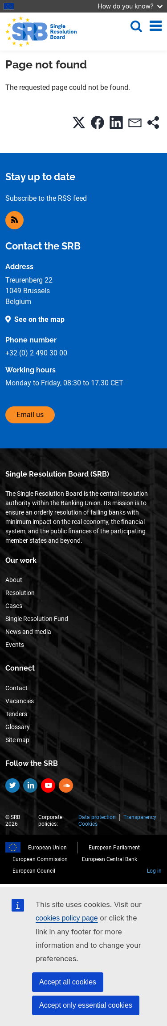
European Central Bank (109, 859)
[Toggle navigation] (156, 26)
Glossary (17, 726)
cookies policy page (67, 918)
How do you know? (130, 6)
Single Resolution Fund (36, 618)
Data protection (97, 817)
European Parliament (114, 847)
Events (14, 644)
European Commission (40, 859)
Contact (16, 688)
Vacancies (19, 701)
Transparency (139, 817)
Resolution (20, 592)
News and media (28, 631)
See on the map (39, 319)
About (13, 579)
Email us (30, 414)
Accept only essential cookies (85, 1005)
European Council (33, 871)
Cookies (88, 824)
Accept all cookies (67, 982)
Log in (154, 871)
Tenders (16, 714)
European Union (47, 847)
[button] (79, 122)
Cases (13, 605)
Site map (17, 739)
